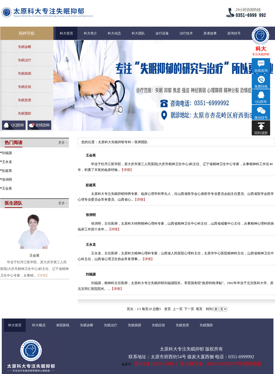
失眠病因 (24, 73)
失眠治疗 (24, 60)
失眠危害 (24, 100)
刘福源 (7, 153)
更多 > (63, 142)
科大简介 (90, 33)
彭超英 (7, 170)
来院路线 (62, 325)
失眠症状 (24, 87)
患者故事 (210, 33)
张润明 (7, 179)
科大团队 (138, 33)
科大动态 (114, 33)
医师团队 (141, 142)
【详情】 (42, 275)
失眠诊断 (24, 47)
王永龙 (7, 162)
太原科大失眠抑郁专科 (114, 142)
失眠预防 (24, 113)
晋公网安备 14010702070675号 (211, 364)
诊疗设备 (162, 33)
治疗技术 (186, 33)
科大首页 (66, 33)
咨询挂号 (234, 33)
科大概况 (38, 325)
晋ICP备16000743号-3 (156, 363)
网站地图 (251, 363)
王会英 (7, 188)
